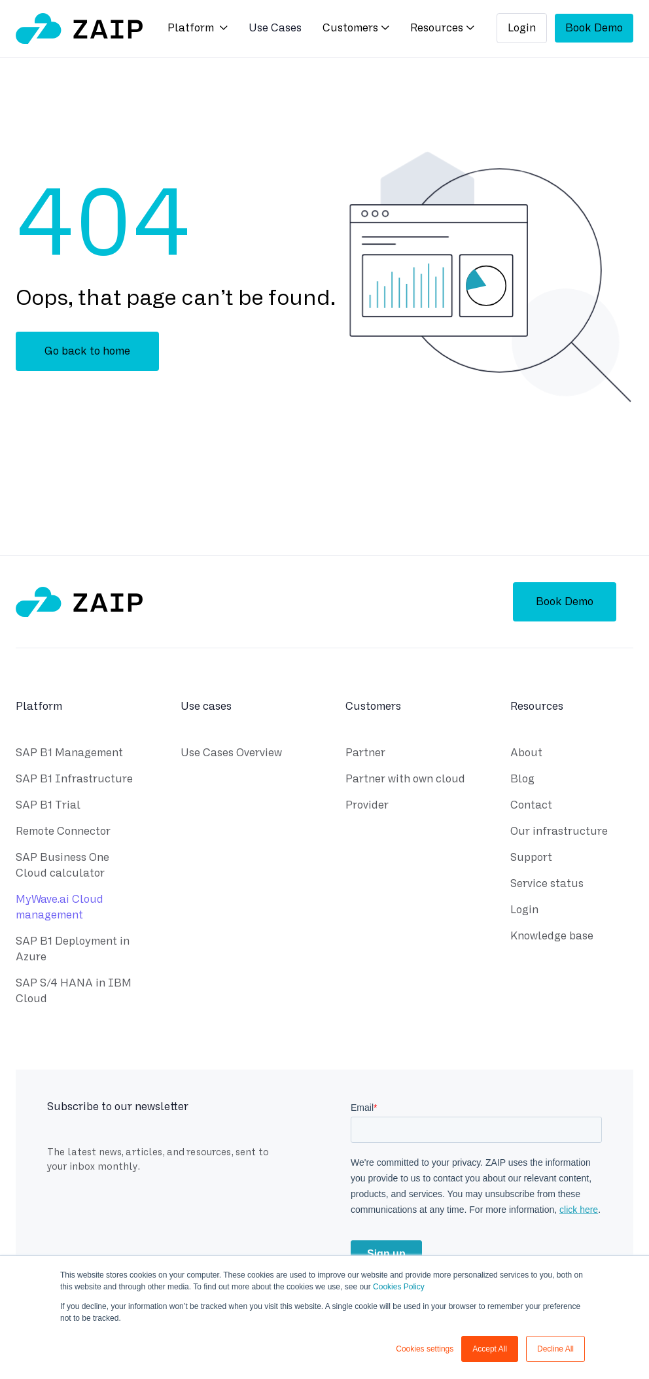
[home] (79, 28)
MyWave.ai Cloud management (59, 909)
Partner (365, 754)
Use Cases (275, 28)
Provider (367, 807)
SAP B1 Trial (48, 807)
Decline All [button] (555, 1348)
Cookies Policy (399, 1286)
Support (531, 859)
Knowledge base (551, 938)
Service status (547, 885)
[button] (197, 29)
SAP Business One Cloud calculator (62, 867)
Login (522, 28)
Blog (522, 781)
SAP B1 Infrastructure (74, 781)
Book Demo (594, 28)
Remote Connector (63, 833)
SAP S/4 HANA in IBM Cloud (74, 993)
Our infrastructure (559, 833)
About (526, 754)
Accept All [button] (489, 1348)
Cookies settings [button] (424, 1348)
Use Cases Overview (231, 754)
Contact (531, 807)
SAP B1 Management (69, 754)
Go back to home (87, 351)
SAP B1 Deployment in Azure (73, 951)
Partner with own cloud (405, 781)
